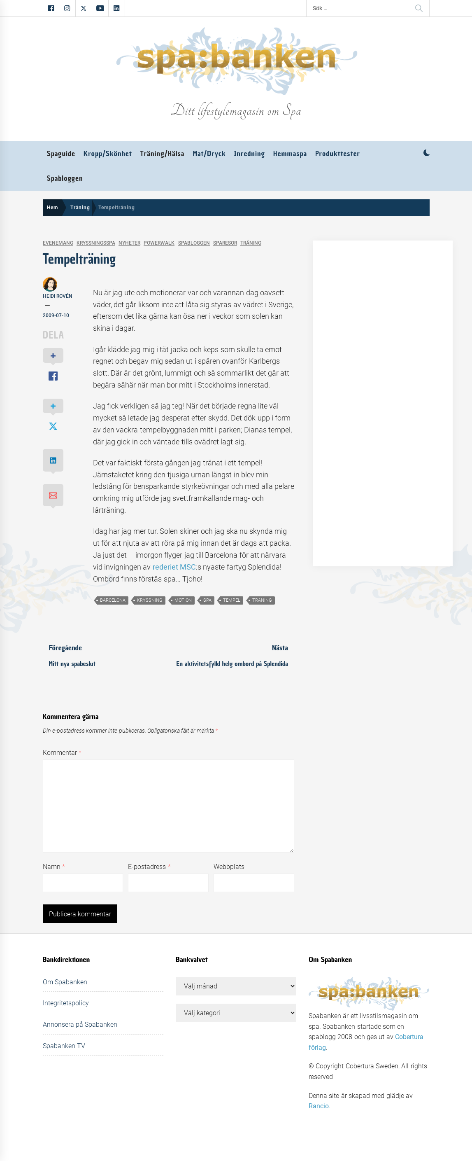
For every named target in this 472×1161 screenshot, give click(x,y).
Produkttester (337, 154)
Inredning (249, 154)
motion (183, 600)
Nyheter (129, 243)
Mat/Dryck (209, 154)
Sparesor (225, 243)
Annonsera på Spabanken (80, 1024)
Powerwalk (159, 243)
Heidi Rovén (57, 296)
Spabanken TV (64, 1046)
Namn (54, 867)
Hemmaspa (290, 154)
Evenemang (58, 243)
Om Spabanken (65, 982)
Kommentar (62, 753)
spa (207, 600)
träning (262, 600)
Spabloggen (65, 178)
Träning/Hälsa (162, 154)
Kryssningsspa (96, 243)
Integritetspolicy (66, 1003)
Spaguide (61, 154)
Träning (250, 243)
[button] (426, 154)
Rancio (319, 1106)
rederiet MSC (174, 567)
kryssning (150, 600)
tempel (231, 600)
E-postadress (149, 867)
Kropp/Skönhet (108, 154)
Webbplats (229, 867)
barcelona (113, 600)
